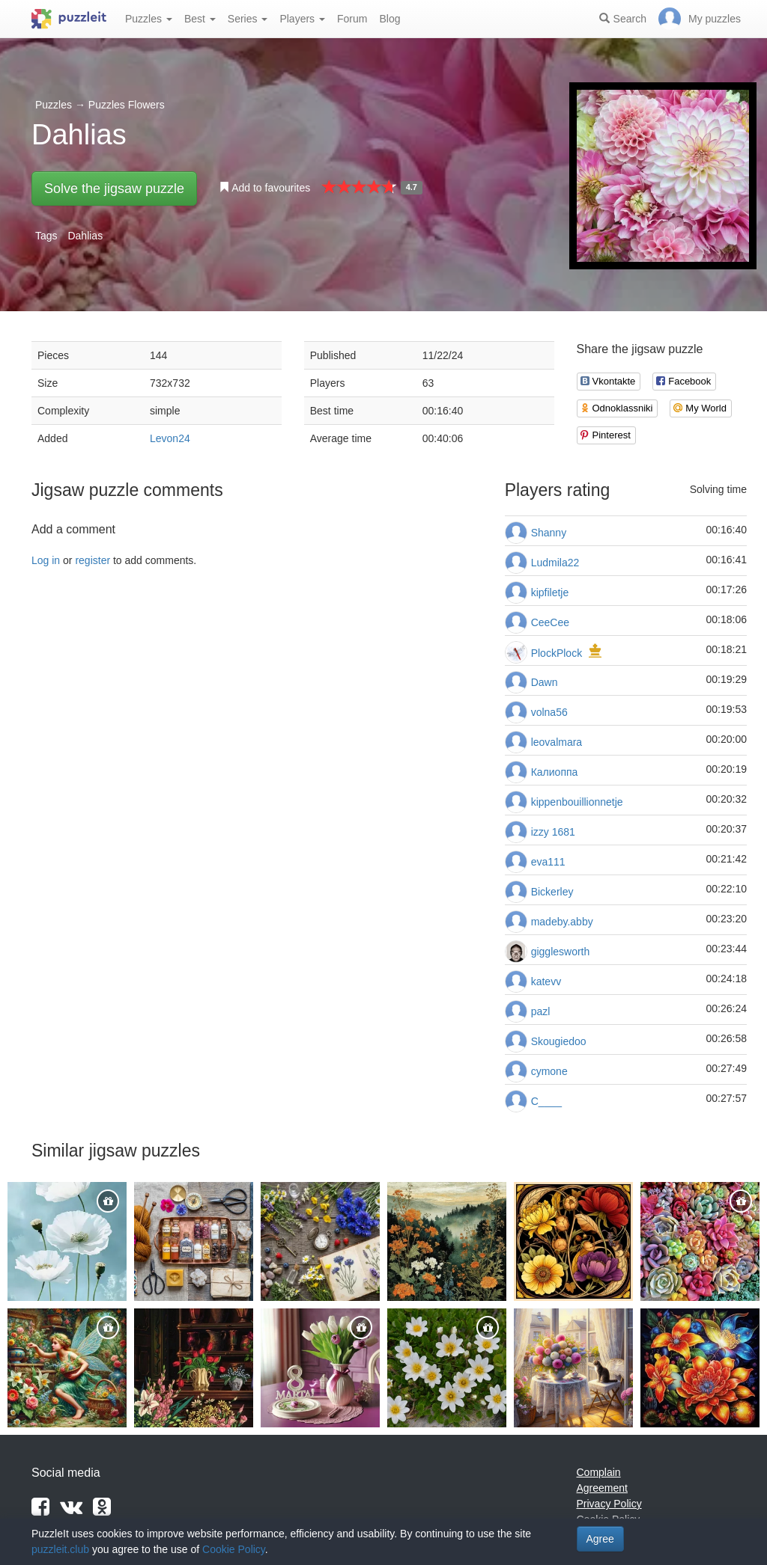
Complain (599, 1472)
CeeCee (550, 622)
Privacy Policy (609, 1504)
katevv (546, 981)
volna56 (549, 712)
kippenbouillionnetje (577, 802)
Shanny (548, 533)
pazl (541, 1011)
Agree (600, 1539)
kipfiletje (550, 592)
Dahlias (85, 236)
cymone (549, 1071)
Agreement (602, 1488)
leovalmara (556, 742)
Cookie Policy (233, 1549)
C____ (546, 1101)
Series (248, 19)
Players (302, 19)
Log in (45, 560)
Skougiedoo (558, 1041)
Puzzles (148, 19)
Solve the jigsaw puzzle (114, 188)
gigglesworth (560, 952)
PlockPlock (556, 653)
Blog (389, 19)
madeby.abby (562, 922)
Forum (352, 19)
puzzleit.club (60, 1549)
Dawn (544, 682)
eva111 (548, 862)
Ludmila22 (555, 563)
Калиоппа (554, 772)
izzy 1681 (553, 832)
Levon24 (170, 438)
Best (200, 19)
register (92, 560)
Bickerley (552, 892)
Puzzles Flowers (126, 105)
